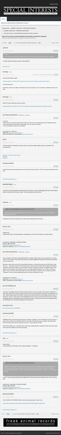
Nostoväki (5, 158)
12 (27, 43)
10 (22, 43)
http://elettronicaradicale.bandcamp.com (12, 245)
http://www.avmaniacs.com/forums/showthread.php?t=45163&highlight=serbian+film (24, 403)
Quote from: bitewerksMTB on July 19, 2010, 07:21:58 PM (19, 363)
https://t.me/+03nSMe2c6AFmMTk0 (22, 246)
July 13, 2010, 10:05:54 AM (8, 117)
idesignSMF (19, 433)
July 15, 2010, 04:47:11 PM (8, 187)
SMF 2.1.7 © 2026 (4, 433)
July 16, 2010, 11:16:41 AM (8, 205)
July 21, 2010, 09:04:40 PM (8, 396)
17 (36, 43)
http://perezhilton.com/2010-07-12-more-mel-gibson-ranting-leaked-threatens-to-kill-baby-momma (27, 106)
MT (5, 139)
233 (39, 43)
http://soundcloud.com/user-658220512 (11, 308)
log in (21, 23)
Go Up (3, 414)
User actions (55, 42)
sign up (26, 23)
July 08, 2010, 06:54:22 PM (8, 50)
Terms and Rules (52, 433)
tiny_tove (7, 226)
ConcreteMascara (10, 286)
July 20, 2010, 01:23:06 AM (8, 340)
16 (34, 43)
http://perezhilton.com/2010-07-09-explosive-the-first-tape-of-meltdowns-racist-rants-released (26, 81)
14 (31, 43)
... (15, 43)
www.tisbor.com (6, 66)
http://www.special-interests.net (16, 132)
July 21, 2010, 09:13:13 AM (8, 358)
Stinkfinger (5, 156)
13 (29, 43)
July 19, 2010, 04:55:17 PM (8, 288)
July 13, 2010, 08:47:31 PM (8, 166)
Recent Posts (54, 4)
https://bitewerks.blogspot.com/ (10, 179)
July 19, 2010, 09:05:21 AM (8, 229)
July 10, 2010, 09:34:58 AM (8, 74)
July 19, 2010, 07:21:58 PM (8, 316)
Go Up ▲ (58, 433)
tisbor (6, 48)
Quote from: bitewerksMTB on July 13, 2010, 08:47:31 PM (19, 209)
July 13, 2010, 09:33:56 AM (8, 99)
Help (47, 433)
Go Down (4, 42)
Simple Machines (12, 433)
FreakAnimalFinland (10, 115)
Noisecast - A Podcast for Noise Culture (11, 155)
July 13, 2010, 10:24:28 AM (8, 142)
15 (32, 43)
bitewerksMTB (9, 163)
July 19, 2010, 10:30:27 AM (8, 254)
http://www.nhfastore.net (27, 134)
